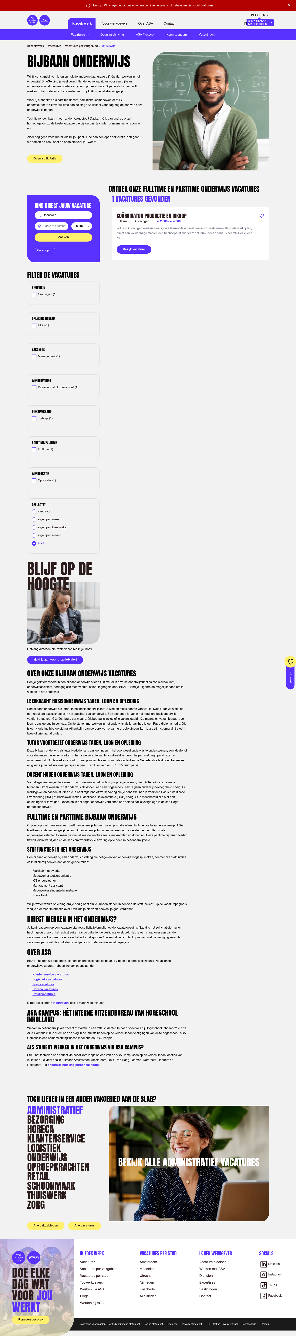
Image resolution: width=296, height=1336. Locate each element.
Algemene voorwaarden (93, 1324)
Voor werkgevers (115, 23)
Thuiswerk (46, 1195)
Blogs (84, 1296)
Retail (38, 1176)
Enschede (147, 1289)
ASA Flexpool (145, 34)
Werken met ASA (212, 1269)
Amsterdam (148, 1262)
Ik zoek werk (82, 23)
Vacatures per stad (94, 1276)
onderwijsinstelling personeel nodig (73, 1065)
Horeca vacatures (45, 989)
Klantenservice (56, 1138)
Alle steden (148, 1296)
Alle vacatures (84, 1225)
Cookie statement (153, 1324)
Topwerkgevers (91, 1282)
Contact (169, 23)
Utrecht (145, 1276)
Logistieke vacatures (47, 979)
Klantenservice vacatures (50, 974)
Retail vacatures (43, 994)
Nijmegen (147, 1282)
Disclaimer (172, 1324)
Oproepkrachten (58, 1167)
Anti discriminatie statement (124, 1324)
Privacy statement (192, 1324)
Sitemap (264, 1324)
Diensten (206, 1276)
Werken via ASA (92, 1289)
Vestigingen (207, 34)
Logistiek (44, 1148)
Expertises (207, 1282)
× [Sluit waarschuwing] (289, 5)
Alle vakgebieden (45, 1225)
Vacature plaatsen (213, 1262)
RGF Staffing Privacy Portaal (222, 1324)
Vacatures (54, 46)
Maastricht (147, 1269)
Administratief (55, 1110)
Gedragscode (248, 1324)
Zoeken (63, 237)
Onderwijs (47, 1157)
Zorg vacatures (43, 984)
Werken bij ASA (92, 1303)
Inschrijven (61, 1003)
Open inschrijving (112, 34)
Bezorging (46, 1119)
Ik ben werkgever (215, 1253)
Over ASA (145, 23)
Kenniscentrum (176, 34)
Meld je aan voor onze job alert (55, 659)
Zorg (36, 1205)
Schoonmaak (51, 1186)
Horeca (40, 1129)
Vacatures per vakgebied (81, 46)
